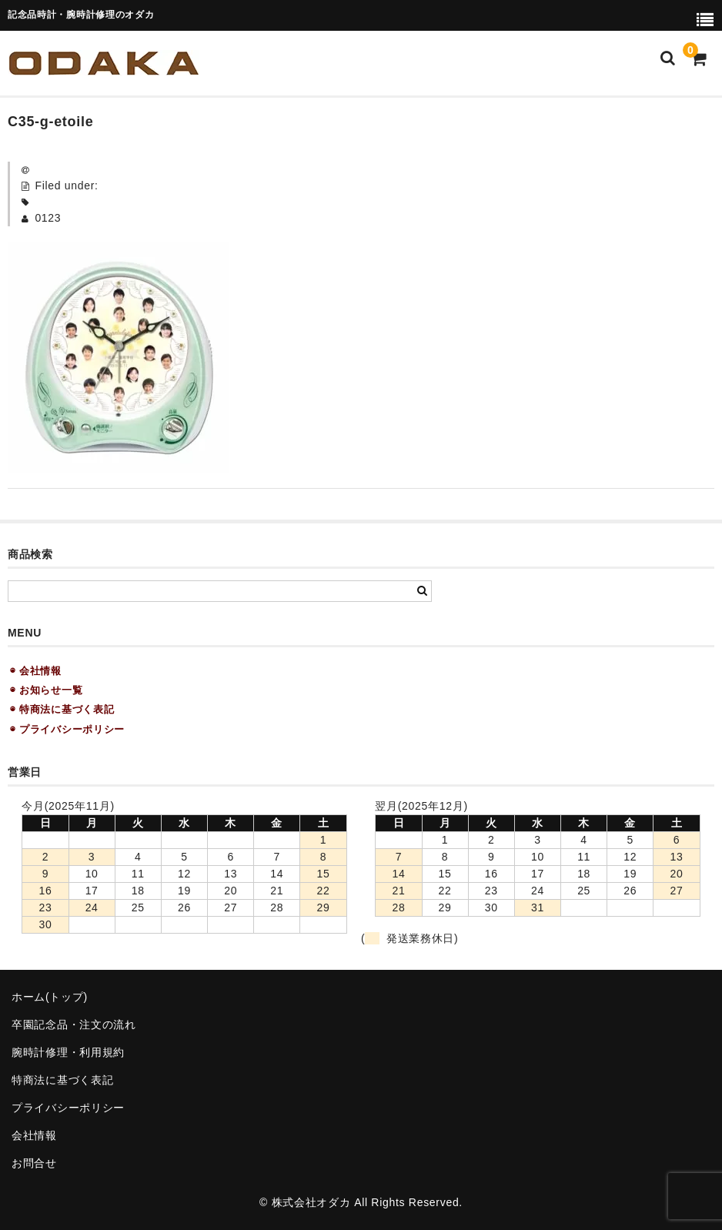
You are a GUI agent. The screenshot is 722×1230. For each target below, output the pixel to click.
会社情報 (34, 1135)
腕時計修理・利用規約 (68, 1052)
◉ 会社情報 (36, 671)
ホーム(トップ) (50, 997)
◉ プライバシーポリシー (67, 729)
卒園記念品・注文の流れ (74, 1024)
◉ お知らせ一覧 (46, 690)
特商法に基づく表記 (62, 1080)
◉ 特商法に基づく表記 (62, 709)
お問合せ (34, 1163)
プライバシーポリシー (68, 1107)
